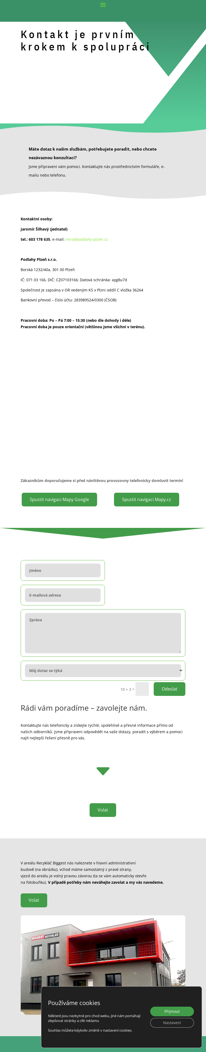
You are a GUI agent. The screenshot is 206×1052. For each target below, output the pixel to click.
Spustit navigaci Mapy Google (59, 499)
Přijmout (172, 1011)
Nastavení (172, 1022)
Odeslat (169, 664)
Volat (103, 785)
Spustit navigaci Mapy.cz (146, 499)
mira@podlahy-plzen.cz (87, 239)
